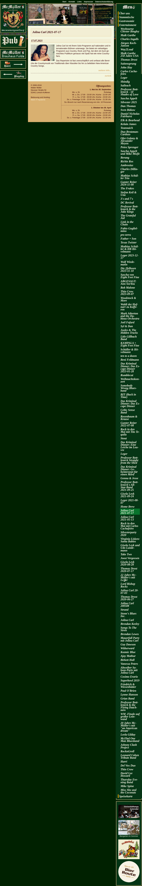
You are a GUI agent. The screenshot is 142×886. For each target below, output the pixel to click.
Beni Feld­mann (130, 359)
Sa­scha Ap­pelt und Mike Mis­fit (130, 152)
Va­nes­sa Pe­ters (129, 663)
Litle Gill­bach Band (129, 338)
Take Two (126, 554)
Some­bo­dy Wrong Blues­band (129, 388)
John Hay (126, 67)
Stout (124, 438)
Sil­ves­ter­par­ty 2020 (128, 533)
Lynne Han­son (129, 694)
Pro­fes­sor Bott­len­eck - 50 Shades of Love (129, 92)
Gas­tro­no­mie (126, 21)
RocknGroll (127, 751)
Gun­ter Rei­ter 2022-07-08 (129, 424)
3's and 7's (127, 198)
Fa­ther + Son (128, 238)
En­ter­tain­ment (127, 25)
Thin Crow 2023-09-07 (127, 293)
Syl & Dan (127, 326)
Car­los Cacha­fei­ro (129, 72)
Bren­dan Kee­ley (130, 623)
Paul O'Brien (128, 690)
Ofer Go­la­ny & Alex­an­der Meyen (129, 141)
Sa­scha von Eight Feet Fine (130, 276)
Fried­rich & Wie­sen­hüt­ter (128, 685)
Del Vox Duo (128, 765)
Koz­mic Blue (128, 652)
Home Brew (127, 506)
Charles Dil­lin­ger (129, 170)
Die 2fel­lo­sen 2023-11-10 (128, 269)
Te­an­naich (127, 127)
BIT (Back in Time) (128, 396)
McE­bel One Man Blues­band (130, 739)
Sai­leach (126, 85)
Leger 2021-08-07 (129, 501)
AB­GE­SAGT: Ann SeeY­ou (128, 282)
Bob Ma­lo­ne (128, 287)
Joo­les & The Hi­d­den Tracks (129, 331)
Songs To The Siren (129, 629)
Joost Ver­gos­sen (130, 558)
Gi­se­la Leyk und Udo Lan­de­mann (130, 548)
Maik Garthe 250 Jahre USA (130, 54)
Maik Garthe (128, 35)
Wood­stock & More (128, 299)
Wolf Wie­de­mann (128, 263)
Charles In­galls (130, 39)
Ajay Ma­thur (128, 655)
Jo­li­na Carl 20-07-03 (129, 591)
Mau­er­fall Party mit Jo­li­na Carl (130, 639)
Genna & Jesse (129, 478)
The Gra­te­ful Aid (128, 217)
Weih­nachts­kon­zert (130, 380)
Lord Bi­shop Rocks (128, 585)
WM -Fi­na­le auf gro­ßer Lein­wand (130, 716)
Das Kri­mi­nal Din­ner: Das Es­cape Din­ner (130, 403)
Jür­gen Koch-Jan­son (129, 44)
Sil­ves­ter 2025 (129, 102)
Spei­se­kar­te (125, 796)
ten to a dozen (129, 355)
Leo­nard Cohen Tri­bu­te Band (130, 756)
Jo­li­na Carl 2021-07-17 (127, 512)
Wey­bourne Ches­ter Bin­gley (130, 30)
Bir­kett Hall (127, 659)
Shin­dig (125, 81)
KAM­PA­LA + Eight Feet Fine (130, 344)
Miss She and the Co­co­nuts (128, 791)
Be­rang (125, 157)
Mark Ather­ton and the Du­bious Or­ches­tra (130, 316)
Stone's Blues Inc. (128, 615)
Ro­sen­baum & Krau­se (129, 418)
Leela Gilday (128, 734)
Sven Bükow (128, 109)
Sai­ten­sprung (128, 63)
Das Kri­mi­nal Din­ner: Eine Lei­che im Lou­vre (130, 446)
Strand (125, 609)
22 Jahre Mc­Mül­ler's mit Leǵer (128, 577)
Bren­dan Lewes (130, 634)
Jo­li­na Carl (127, 620)
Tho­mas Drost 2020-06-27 (129, 598)
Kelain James (128, 124)
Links (79, 2)
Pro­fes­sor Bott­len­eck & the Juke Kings (129, 209)
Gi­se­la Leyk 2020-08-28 (127, 563)
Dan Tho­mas (128, 106)
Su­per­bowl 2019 (130, 680)
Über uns (124, 13)
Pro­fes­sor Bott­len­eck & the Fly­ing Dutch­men (129, 706)
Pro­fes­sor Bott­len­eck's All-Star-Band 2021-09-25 (129, 485)
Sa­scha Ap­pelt (129, 98)
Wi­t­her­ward (127, 648)
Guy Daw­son (128, 644)
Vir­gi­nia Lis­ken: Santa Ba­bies (130, 540)
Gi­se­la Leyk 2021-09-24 (127, 495)
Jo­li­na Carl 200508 (127, 604)
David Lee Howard (126, 774)
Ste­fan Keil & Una (128, 193)
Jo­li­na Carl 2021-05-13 (127, 518)
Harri (124, 761)
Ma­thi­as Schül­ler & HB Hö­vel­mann (130, 249)
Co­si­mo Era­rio (129, 676)
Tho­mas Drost (129, 59)
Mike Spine (127, 786)
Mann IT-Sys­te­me (38, 100)
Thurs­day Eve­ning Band (129, 781)
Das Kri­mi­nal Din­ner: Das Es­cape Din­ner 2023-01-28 (130, 367)
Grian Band (127, 698)
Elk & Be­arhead (130, 120)
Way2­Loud (127, 49)
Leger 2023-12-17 (129, 256)
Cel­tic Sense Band (128, 411)
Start (64, 2)
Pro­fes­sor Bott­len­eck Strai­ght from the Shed (129, 460)
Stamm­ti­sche (126, 17)
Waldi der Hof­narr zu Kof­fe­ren (129, 307)
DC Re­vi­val (127, 202)
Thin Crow (127, 769)
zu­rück (108, 76)
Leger (124, 77)
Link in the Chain (127, 223)
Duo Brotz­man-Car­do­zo (130, 133)
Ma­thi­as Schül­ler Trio (130, 177)
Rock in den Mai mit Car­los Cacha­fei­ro (129, 526)
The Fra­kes (127, 188)
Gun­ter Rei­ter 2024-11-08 (129, 183)
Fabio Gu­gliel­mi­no (129, 230)
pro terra (126, 234)
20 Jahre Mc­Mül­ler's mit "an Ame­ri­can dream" (129, 726)
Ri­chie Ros (127, 161)
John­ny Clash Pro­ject (129, 746)
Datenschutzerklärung (104, 2)
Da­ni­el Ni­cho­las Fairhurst (130, 115)
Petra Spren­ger (129, 147)
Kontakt (72, 2)
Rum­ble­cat (127, 375)
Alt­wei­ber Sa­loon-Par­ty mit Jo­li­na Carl (129, 670)
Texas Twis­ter (128, 242)
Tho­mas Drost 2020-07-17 (129, 570)
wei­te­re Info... (105, 70)
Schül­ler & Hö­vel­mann (130, 351)
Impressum (88, 2)
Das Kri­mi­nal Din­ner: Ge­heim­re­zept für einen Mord (129, 470)
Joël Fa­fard (127, 322)
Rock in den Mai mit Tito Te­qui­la (130, 432)
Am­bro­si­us (127, 165)
